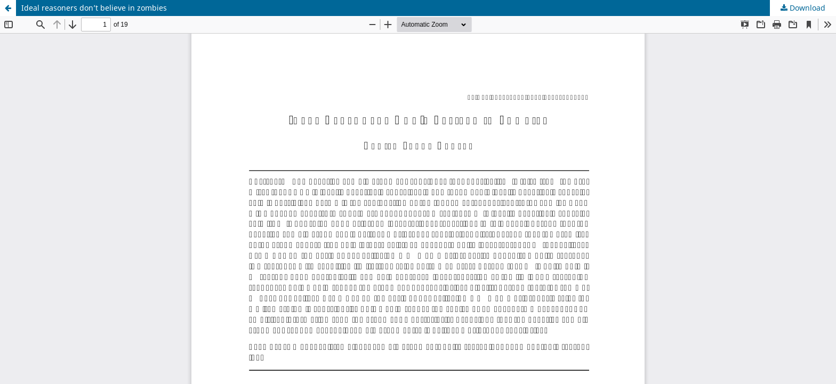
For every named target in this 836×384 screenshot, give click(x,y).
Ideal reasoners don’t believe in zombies (94, 8)
